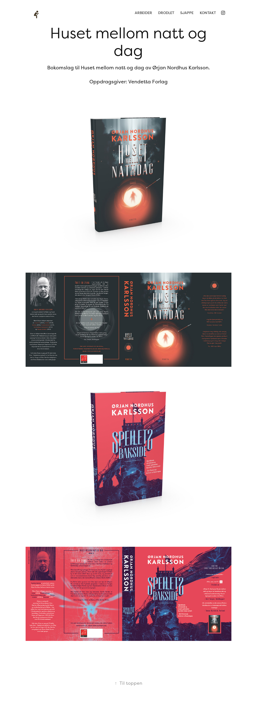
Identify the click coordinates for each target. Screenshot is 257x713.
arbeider (143, 13)
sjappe (187, 13)
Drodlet (166, 13)
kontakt (208, 13)
